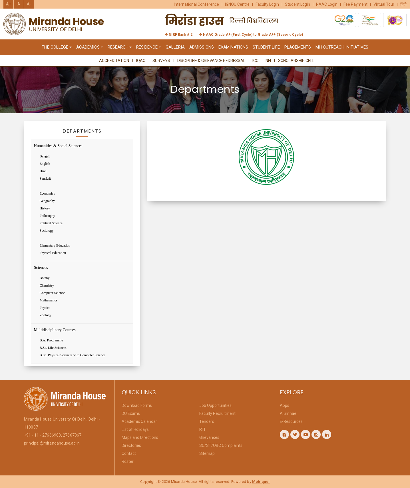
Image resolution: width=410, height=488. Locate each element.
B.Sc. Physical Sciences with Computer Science (72, 355)
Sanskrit (45, 179)
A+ (8, 4)
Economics (47, 193)
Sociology (47, 231)
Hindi (43, 171)
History (45, 208)
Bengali (45, 156)
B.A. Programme (51, 340)
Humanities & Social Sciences (58, 146)
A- (29, 4)
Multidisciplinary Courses (55, 330)
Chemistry (47, 285)
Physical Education (53, 253)
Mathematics (48, 300)
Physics (45, 308)
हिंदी (403, 4)
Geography (47, 201)
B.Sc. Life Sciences (53, 348)
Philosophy (47, 216)
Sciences (41, 267)
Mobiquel (261, 481)
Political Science (51, 223)
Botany (45, 278)
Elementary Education (55, 245)
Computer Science (52, 293)
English (45, 164)
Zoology (45, 315)
